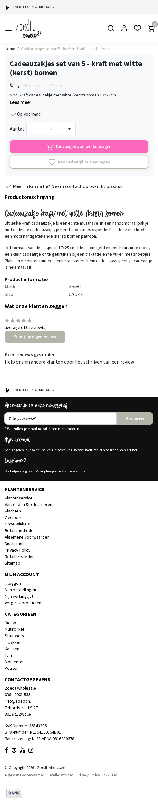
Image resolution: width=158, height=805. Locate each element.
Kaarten (12, 648)
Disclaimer (14, 543)
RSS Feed (110, 774)
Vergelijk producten (23, 603)
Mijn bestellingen (20, 590)
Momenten (15, 661)
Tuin (8, 655)
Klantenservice (19, 498)
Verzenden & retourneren (28, 504)
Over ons (13, 517)
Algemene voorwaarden (27, 537)
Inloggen (13, 583)
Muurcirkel (14, 629)
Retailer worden (20, 556)
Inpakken (13, 642)
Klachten (13, 511)
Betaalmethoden (20, 530)
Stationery (14, 635)
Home (10, 48)
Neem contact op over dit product (87, 186)
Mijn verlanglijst (19, 596)
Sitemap (12, 563)
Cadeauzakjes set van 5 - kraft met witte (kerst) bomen (66, 48)
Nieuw (10, 622)
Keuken (12, 668)
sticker (73, 260)
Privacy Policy (17, 550)
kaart (124, 247)
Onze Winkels (17, 524)
